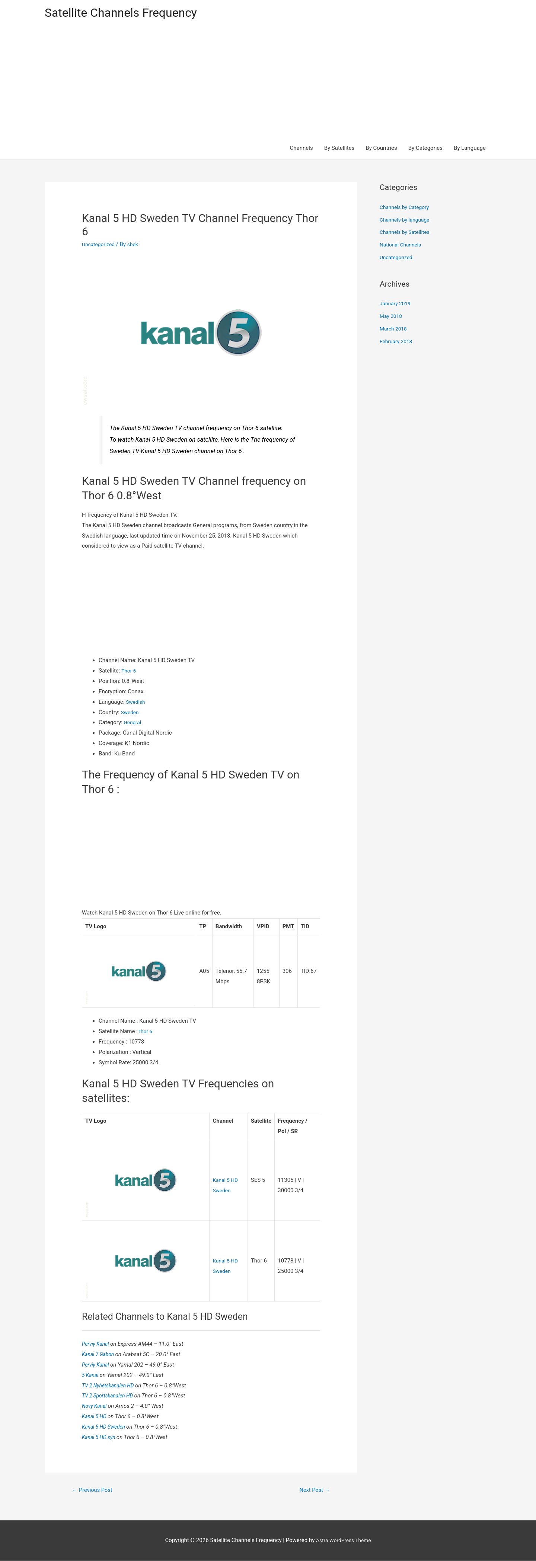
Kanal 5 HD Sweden (106, 1426)
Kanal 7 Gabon (100, 1353)
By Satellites (339, 149)
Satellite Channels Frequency (128, 13)
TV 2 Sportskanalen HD (110, 1395)
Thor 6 (129, 672)
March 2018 (394, 330)
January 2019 (397, 304)
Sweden (131, 713)
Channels (301, 149)
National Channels (402, 246)
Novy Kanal (96, 1405)
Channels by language (407, 220)
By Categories (425, 149)
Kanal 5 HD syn (101, 1436)
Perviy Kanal (97, 1343)
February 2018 (397, 342)
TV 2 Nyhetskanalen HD (111, 1384)
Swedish (136, 703)
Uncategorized (100, 245)
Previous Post (95, 1489)
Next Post (312, 1489)
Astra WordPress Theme (343, 1540)
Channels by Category (407, 208)
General (133, 723)
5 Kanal (91, 1374)
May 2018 (392, 317)
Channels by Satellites (407, 233)
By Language (470, 149)
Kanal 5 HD (96, 1415)
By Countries (381, 149)
